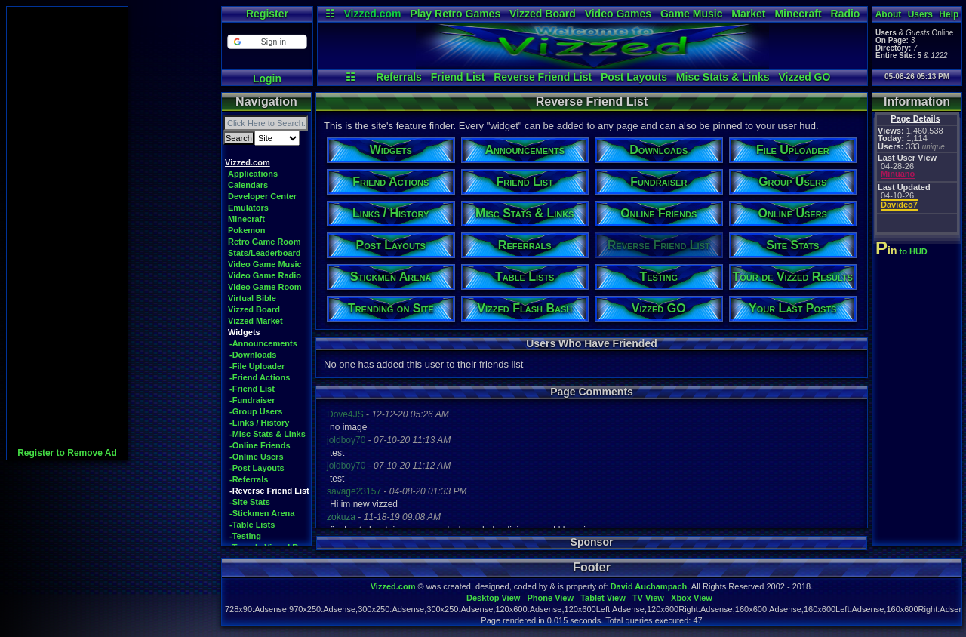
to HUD (903, 251)
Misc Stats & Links (723, 77)
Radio (845, 14)
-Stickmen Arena (261, 513)
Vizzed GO (804, 77)
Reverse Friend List (543, 77)
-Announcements (263, 343)
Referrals (399, 77)
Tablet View (603, 597)
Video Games (618, 14)
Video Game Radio (264, 275)
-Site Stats (249, 501)
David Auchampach (649, 586)
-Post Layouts (257, 467)
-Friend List (252, 388)
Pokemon (247, 230)
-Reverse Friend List (269, 490)
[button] (266, 42)
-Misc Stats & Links (267, 434)
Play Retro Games (455, 14)
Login (267, 78)
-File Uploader (257, 366)
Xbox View (691, 597)
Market (748, 14)
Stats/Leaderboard (264, 252)
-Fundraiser (252, 400)
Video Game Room (265, 286)
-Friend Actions (259, 377)
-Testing (245, 535)
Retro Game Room (264, 241)
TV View (648, 597)
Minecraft (797, 14)
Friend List (458, 77)
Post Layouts (634, 77)
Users (920, 14)
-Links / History (259, 422)
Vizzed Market (255, 320)
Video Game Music (265, 264)
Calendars (248, 184)
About (888, 14)
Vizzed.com (372, 14)
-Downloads (252, 354)
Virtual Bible (252, 298)
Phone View (550, 597)
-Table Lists (252, 524)
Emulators (248, 207)
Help (948, 14)
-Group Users (255, 411)
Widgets (244, 332)
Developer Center (262, 196)
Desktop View (493, 597)
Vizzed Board (542, 14)
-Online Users (256, 456)
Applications (253, 173)
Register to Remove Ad (67, 453)
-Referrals (248, 479)
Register (267, 14)
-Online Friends (260, 445)
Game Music (691, 14)
